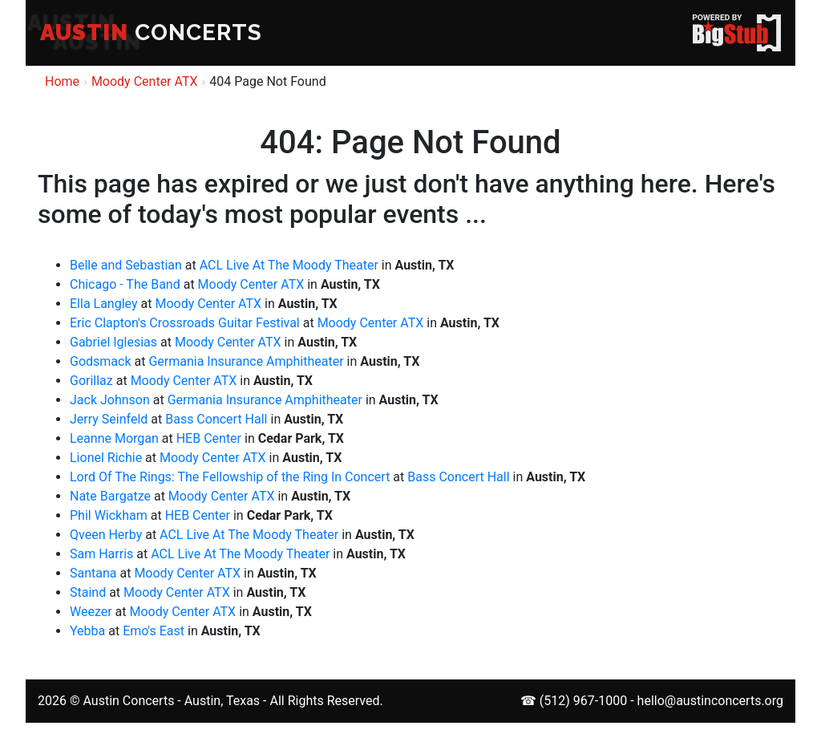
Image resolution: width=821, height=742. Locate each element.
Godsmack (100, 361)
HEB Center (208, 438)
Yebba (87, 631)
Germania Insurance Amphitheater (245, 361)
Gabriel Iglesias (113, 342)
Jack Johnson (110, 399)
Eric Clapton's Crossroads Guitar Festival (185, 322)
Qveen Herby (106, 534)
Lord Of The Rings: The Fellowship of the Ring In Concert (230, 477)
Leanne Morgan (114, 438)
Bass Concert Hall (216, 419)
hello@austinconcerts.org (710, 700)
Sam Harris (101, 554)
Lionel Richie (106, 457)
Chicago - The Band (125, 284)
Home (62, 81)
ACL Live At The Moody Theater (289, 265)
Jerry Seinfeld (109, 419)
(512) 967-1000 (583, 700)
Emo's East (153, 631)
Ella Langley (104, 303)
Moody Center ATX (144, 81)
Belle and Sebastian (126, 265)
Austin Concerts (128, 700)
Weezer (91, 611)
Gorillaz (91, 380)
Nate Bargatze (110, 496)
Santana (93, 573)
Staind (88, 592)
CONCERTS (151, 32)
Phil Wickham (109, 515)
